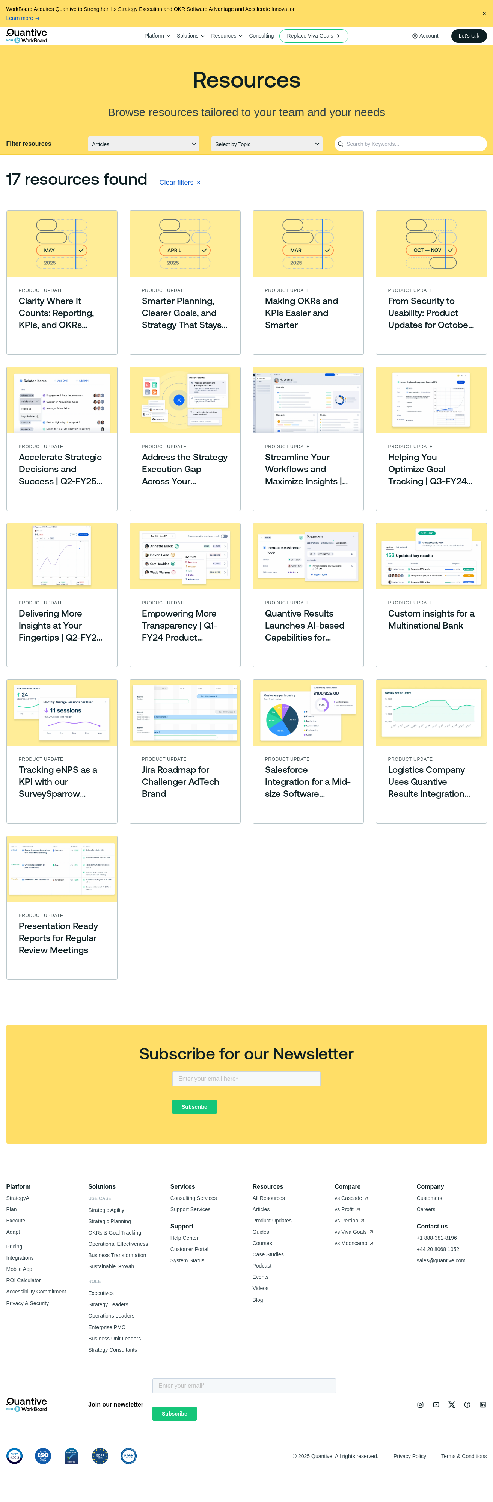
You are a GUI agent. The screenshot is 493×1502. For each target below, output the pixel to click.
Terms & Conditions (464, 1456)
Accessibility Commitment (36, 1292)
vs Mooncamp (355, 1243)
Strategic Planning (109, 1221)
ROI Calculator (23, 1280)
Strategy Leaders (108, 1304)
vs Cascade (352, 1198)
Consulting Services (193, 1198)
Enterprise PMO (107, 1327)
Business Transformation (117, 1255)
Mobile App (19, 1269)
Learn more (23, 18)
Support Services (190, 1209)
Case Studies (268, 1254)
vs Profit (348, 1209)
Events (261, 1277)
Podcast (262, 1266)
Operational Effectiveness (118, 1244)
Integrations (20, 1258)
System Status (187, 1260)
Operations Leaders (111, 1316)
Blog (258, 1300)
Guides (261, 1232)
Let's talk (469, 36)
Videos (261, 1288)
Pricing (14, 1247)
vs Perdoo (350, 1220)
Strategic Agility (106, 1210)
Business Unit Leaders (114, 1339)
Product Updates (272, 1221)
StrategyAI (18, 1198)
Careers (426, 1209)
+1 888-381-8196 (437, 1238)
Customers (429, 1198)
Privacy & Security (27, 1303)
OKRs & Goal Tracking (114, 1233)
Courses (262, 1243)
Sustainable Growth (111, 1266)
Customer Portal (189, 1249)
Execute (16, 1221)
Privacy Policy (409, 1456)
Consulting (261, 36)
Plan (11, 1209)
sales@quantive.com (441, 1260)
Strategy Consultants (112, 1350)
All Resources (269, 1198)
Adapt (13, 1232)
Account (429, 36)
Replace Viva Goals (314, 36)
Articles (261, 1209)
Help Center (184, 1238)
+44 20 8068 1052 (438, 1249)
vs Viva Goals (354, 1232)
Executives (101, 1293)
